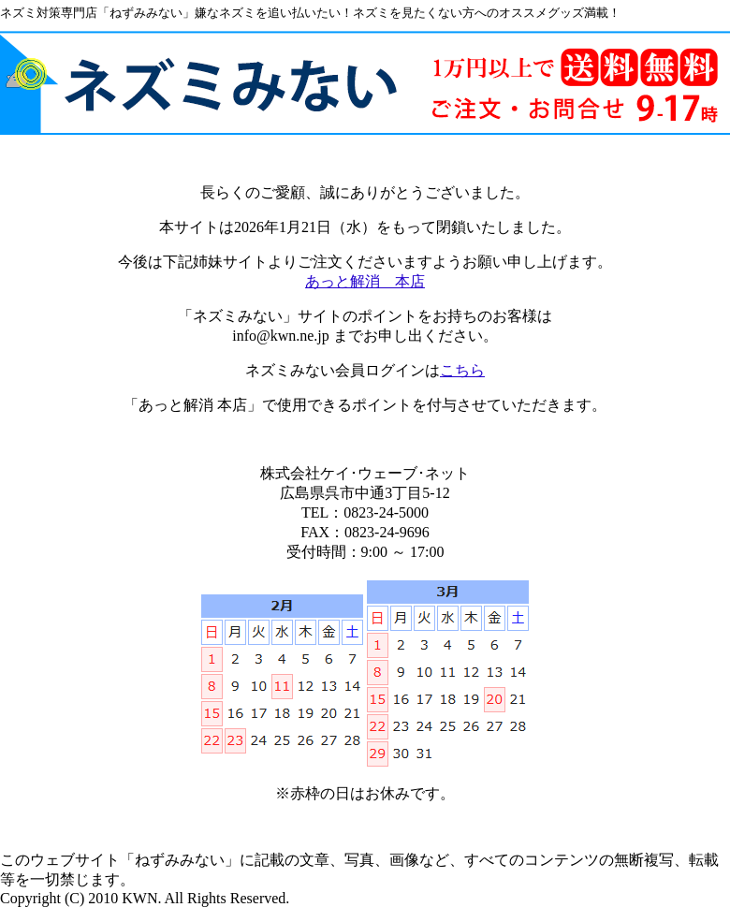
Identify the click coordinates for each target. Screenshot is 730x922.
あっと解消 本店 (365, 281)
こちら (462, 370)
